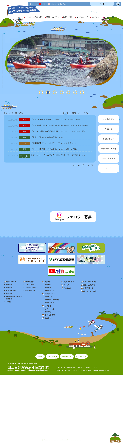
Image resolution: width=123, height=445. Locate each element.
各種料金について (31, 290)
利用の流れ (29, 282)
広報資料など (49, 290)
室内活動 (9, 293)
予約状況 (48, 318)
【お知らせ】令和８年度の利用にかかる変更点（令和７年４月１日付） (60, 125)
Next (120, 61)
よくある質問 (50, 315)
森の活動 (9, 287)
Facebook (34, 4)
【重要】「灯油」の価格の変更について (47, 137)
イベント (48, 306)
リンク (66, 285)
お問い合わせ (62, 4)
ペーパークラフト (90, 282)
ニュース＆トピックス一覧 (81, 165)
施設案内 (48, 284)
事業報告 (48, 312)
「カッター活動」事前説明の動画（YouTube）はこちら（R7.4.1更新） (59, 131)
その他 (8, 302)
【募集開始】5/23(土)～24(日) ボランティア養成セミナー (54, 143)
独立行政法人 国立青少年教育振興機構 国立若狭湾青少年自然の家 (20, 15)
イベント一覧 (49, 309)
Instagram (52, 4)
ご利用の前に (30, 284)
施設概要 (48, 287)
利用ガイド (48, 297)
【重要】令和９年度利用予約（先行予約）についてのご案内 (55, 119)
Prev (3, 61)
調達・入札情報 (89, 285)
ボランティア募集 (90, 291)
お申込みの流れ (30, 287)
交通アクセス (69, 282)
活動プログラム (12, 282)
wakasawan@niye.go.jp (100, 370)
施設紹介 (48, 282)
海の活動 (9, 284)
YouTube (43, 4)
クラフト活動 (10, 290)
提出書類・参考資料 (52, 300)
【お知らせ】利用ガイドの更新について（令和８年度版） (54, 149)
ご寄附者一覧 (88, 288)
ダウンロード (50, 294)
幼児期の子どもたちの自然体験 (14, 298)
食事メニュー (49, 303)
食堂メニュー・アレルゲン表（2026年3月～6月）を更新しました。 (58, 155)
